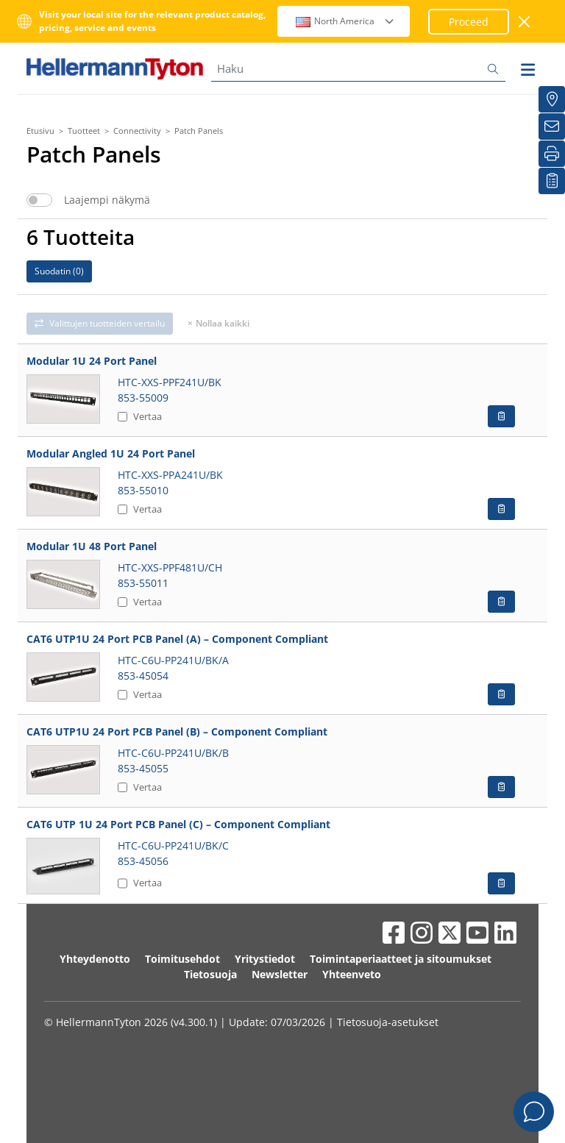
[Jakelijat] (552, 99)
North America (345, 21)
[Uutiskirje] (552, 126)
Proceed (468, 22)
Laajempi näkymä (107, 200)
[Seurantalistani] (552, 181)
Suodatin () (59, 271)
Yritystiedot (265, 959)
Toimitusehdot (182, 959)
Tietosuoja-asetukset (387, 1022)
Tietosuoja (210, 974)
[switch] (39, 200)
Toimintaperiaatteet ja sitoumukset (400, 959)
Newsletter (280, 974)
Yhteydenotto (95, 959)
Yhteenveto (351, 974)
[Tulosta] (552, 153)
